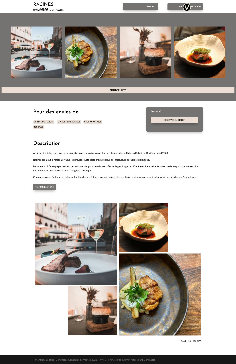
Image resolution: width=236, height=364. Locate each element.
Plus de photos (118, 90)
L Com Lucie (148, 359)
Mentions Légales (44, 359)
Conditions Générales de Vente (73, 359)
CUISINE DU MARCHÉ (44, 122)
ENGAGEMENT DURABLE (68, 122)
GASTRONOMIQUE (92, 122)
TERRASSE (38, 127)
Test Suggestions (44, 187)
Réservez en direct (174, 120)
